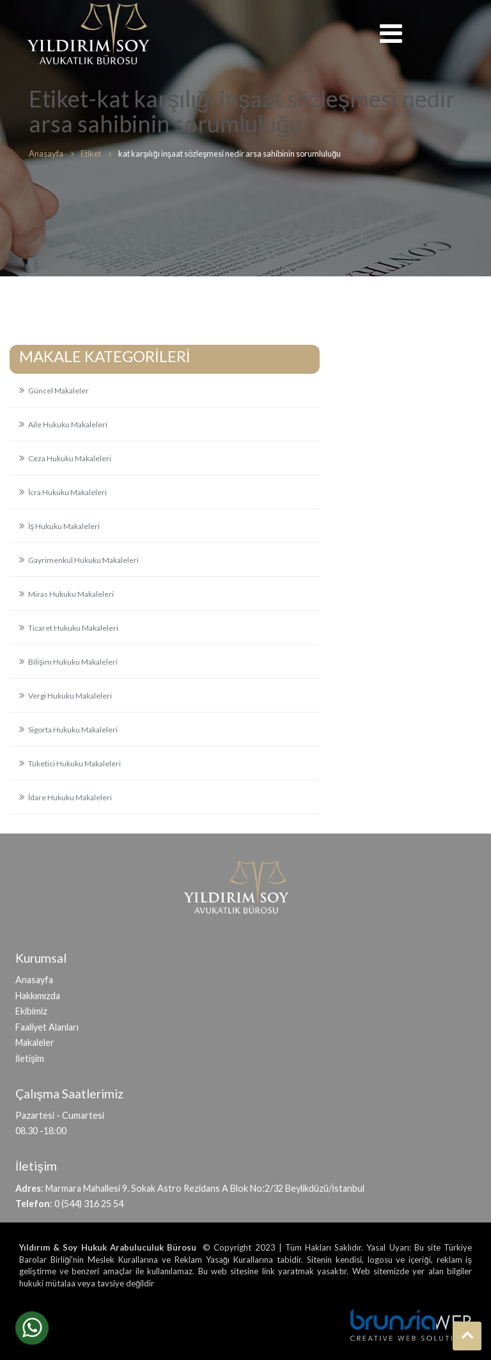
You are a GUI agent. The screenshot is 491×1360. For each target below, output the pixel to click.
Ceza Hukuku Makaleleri (69, 458)
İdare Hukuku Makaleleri (70, 797)
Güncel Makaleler (58, 390)
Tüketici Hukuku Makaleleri (74, 763)
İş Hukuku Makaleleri (64, 526)
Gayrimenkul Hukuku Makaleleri (83, 560)
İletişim (29, 1058)
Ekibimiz (31, 1011)
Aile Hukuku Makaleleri (67, 424)
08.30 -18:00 (40, 1130)
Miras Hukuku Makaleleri (71, 594)
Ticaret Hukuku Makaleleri (73, 628)
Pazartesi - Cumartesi (59, 1115)
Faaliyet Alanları (47, 1027)
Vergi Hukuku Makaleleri (70, 695)
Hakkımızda (37, 995)
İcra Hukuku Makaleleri (67, 492)
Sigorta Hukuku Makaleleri (73, 729)
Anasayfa (34, 979)
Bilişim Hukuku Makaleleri (73, 662)
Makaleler (34, 1042)
